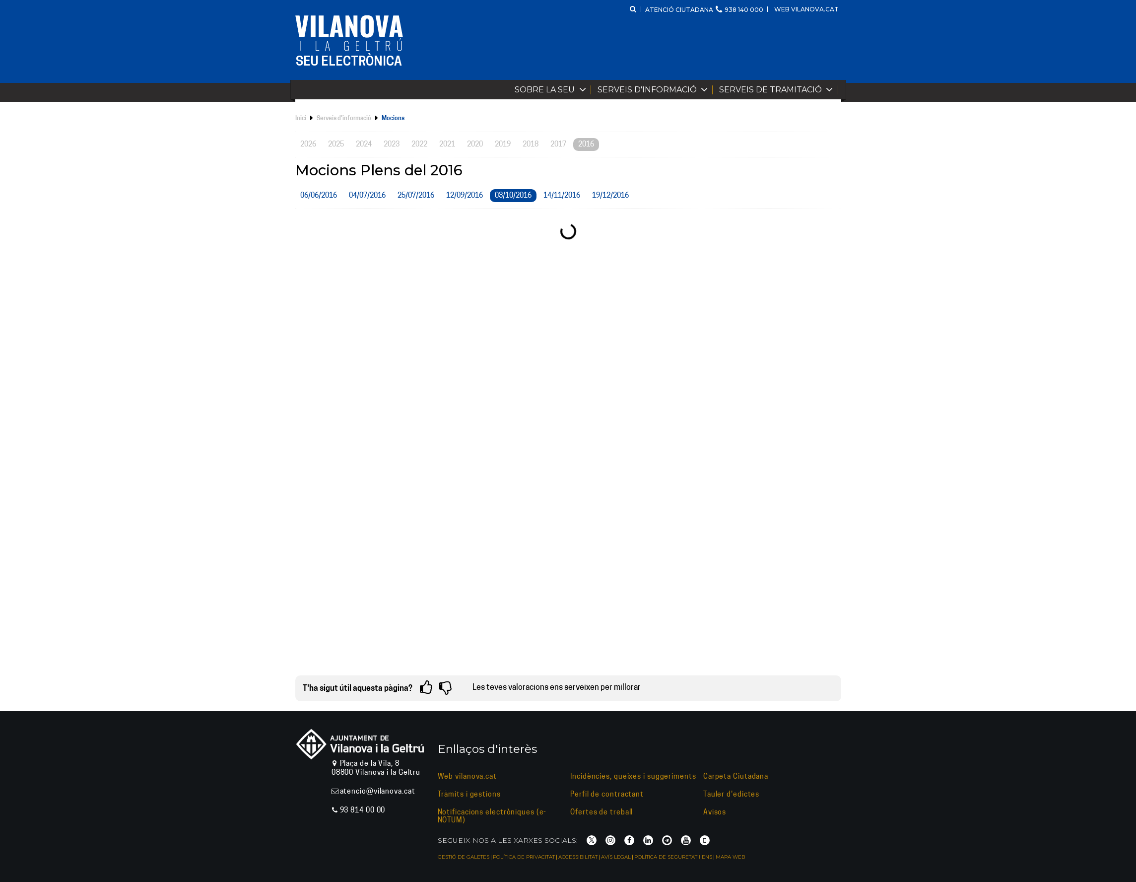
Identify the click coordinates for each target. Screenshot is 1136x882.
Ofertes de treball (601, 812)
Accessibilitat (578, 857)
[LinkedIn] (648, 840)
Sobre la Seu (552, 89)
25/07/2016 (416, 196)
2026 (308, 144)
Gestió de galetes (463, 857)
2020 (475, 144)
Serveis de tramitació (778, 89)
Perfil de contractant (607, 795)
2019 (503, 144)
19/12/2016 (610, 196)
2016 (586, 144)
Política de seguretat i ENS (673, 857)
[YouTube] (686, 840)
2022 (419, 144)
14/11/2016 (561, 196)
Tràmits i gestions (469, 795)
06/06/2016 (318, 196)
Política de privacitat (524, 857)
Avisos (714, 812)
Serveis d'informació (655, 89)
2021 (447, 144)
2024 (364, 144)
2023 (392, 144)
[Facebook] (629, 840)
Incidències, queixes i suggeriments (633, 777)
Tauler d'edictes (731, 795)
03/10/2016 (513, 196)
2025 (336, 144)
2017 (558, 144)
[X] (592, 840)
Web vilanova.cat (806, 9)
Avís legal (616, 857)
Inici (300, 119)
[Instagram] (610, 840)
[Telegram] (667, 840)
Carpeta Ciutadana (735, 777)
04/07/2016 (367, 196)
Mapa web (730, 857)
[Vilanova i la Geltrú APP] (705, 840)
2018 (530, 144)
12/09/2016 (464, 196)
